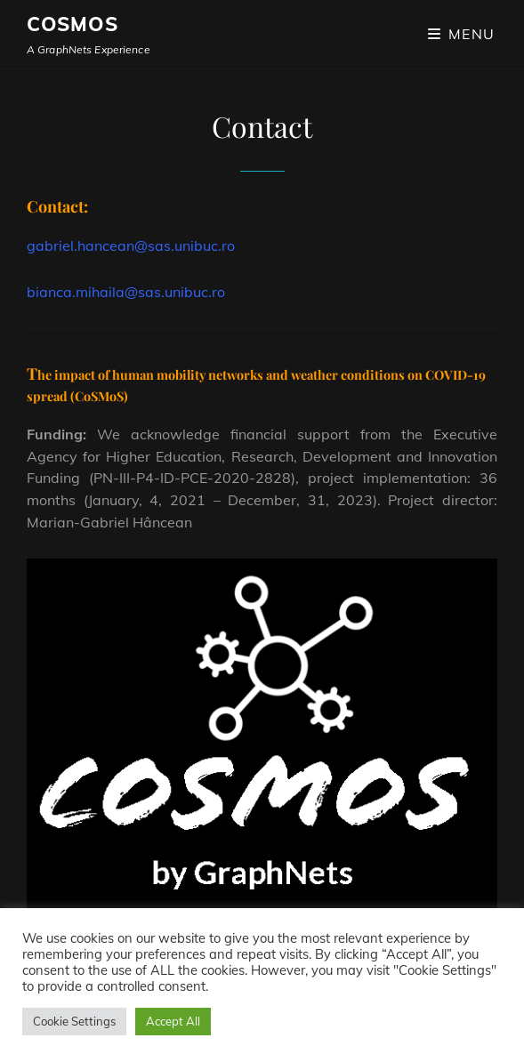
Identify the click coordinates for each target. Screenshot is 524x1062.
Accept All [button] (173, 1021)
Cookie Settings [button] (74, 1021)
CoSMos (72, 24)
